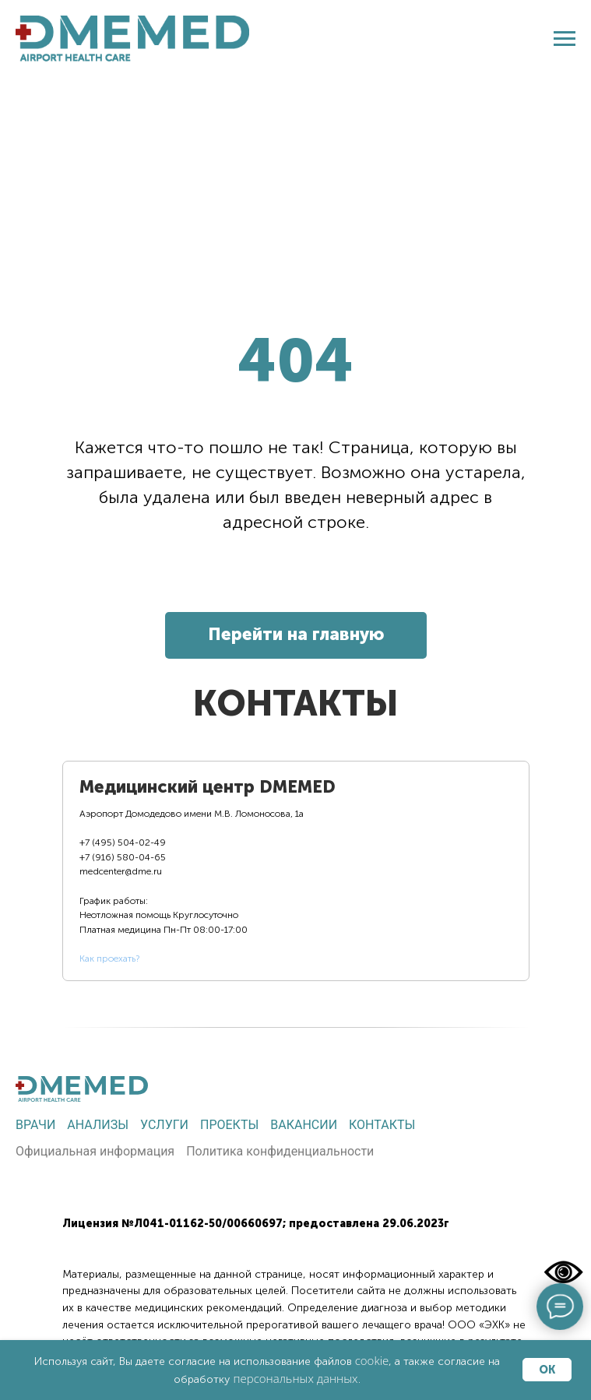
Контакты (382, 1124)
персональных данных (295, 1378)
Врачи (35, 1124)
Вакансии (303, 1124)
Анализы (97, 1124)
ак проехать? (112, 958)
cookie (372, 1360)
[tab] (208, 871)
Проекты (229, 1124)
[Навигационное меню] (564, 39)
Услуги (164, 1124)
